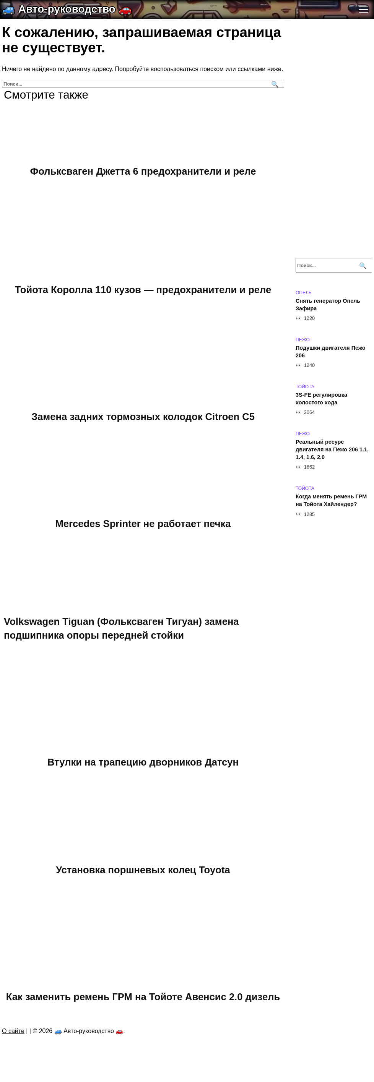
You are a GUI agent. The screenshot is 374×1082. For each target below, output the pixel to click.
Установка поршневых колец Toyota (143, 869)
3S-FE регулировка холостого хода (321, 399)
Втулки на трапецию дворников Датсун (143, 761)
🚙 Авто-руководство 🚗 (67, 9)
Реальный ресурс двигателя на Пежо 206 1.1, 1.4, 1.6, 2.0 (332, 449)
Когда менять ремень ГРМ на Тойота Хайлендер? (331, 500)
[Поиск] (274, 84)
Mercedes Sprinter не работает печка (143, 523)
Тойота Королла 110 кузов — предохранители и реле (143, 289)
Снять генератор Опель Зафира (328, 304)
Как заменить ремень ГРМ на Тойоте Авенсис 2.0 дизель (143, 996)
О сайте (13, 1031)
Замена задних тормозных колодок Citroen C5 (143, 416)
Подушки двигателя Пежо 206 (331, 352)
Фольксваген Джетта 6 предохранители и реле (143, 171)
